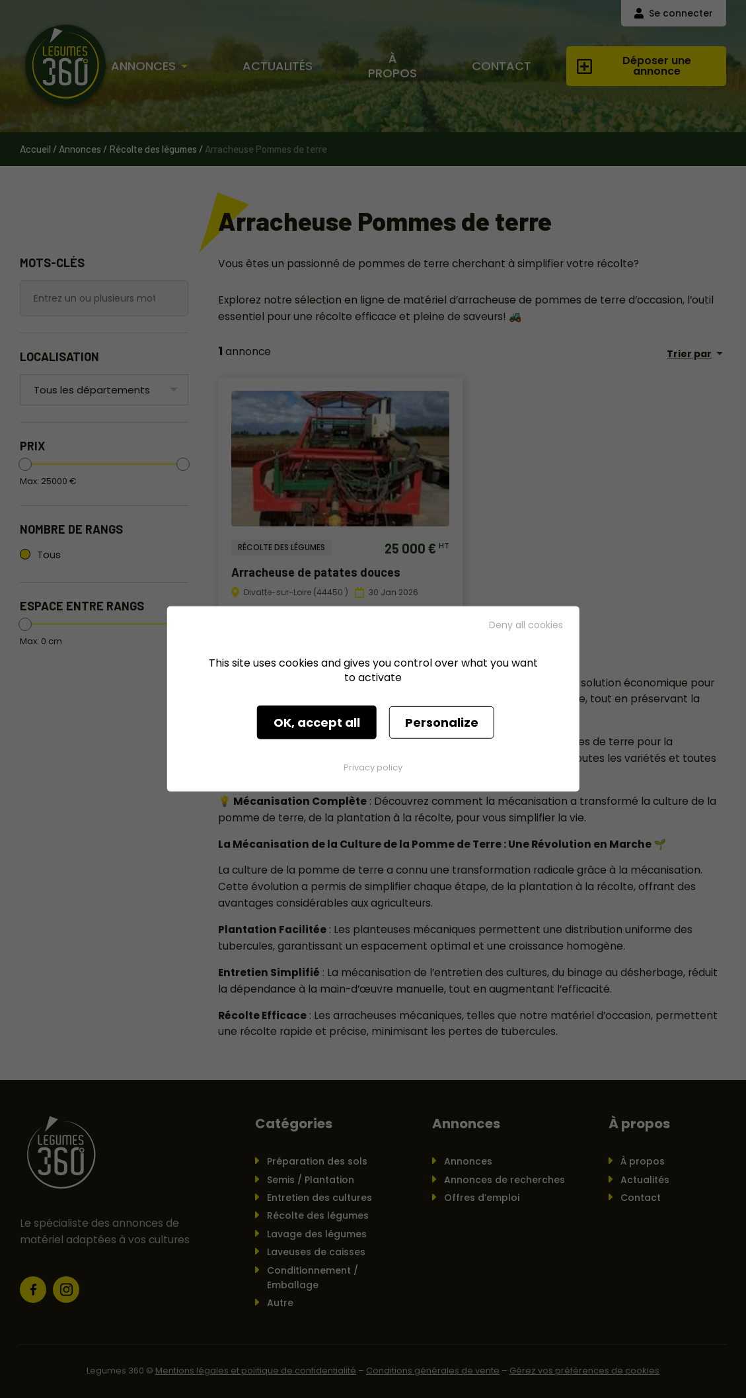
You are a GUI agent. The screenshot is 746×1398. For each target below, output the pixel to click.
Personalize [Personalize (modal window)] (441, 722)
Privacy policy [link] (373, 767)
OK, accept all (317, 722)
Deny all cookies (526, 625)
